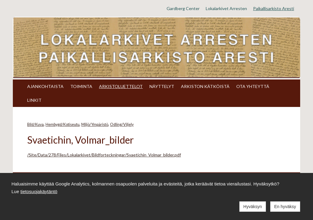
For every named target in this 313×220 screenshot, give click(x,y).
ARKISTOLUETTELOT (121, 86)
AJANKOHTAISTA (45, 86)
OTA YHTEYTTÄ (252, 86)
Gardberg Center (183, 8)
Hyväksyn (252, 206)
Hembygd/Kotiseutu (62, 124)
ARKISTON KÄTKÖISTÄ (205, 86)
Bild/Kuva (35, 124)
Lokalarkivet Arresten (226, 8)
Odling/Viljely (122, 124)
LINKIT (34, 100)
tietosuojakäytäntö (38, 191)
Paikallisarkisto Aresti (273, 8)
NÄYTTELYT (161, 86)
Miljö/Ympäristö (94, 124)
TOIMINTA (81, 86)
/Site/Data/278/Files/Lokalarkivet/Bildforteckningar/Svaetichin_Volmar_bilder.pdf (104, 154)
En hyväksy (285, 206)
